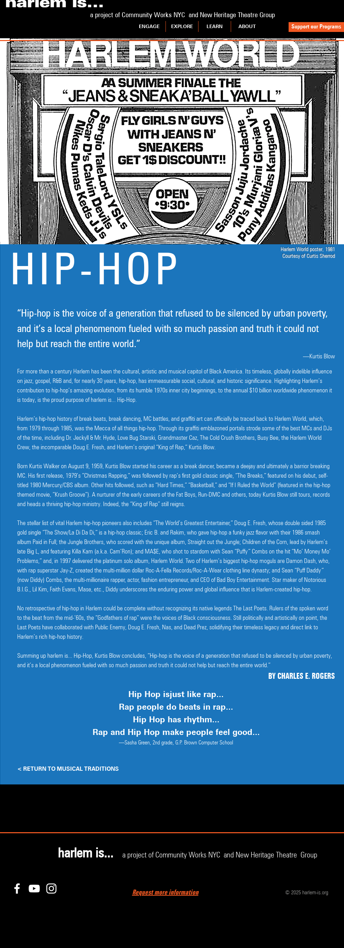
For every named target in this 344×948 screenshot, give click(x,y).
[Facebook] (17, 888)
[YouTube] (34, 888)
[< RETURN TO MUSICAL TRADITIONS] (87, 769)
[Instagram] (51, 888)
